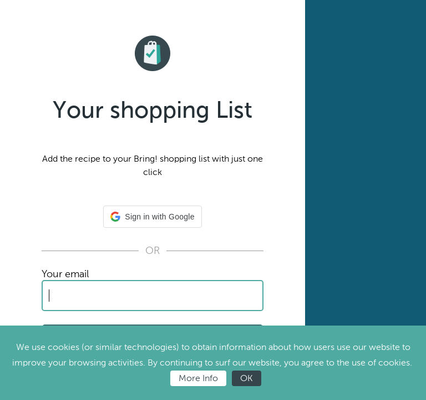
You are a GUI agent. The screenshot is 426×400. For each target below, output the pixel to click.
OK (246, 378)
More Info (198, 378)
